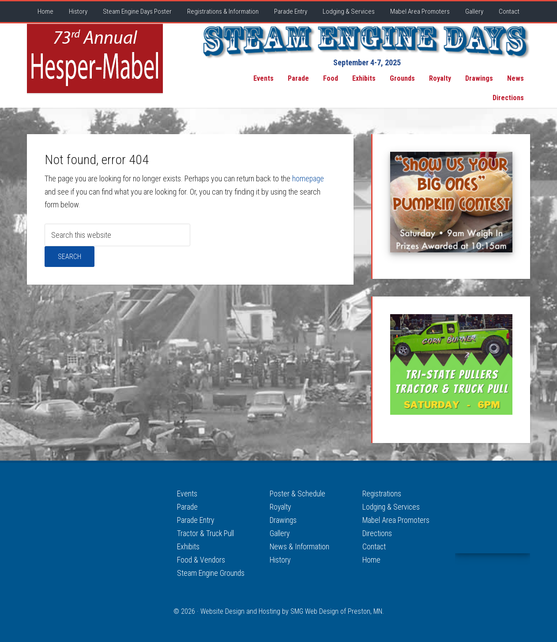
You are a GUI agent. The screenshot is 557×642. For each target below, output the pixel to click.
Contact (374, 545)
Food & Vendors (201, 558)
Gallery (280, 532)
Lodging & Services (392, 506)
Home (371, 558)
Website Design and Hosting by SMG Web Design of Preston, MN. (292, 609)
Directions (377, 532)
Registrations (382, 493)
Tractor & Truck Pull (206, 532)
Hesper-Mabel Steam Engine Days (95, 58)
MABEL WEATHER (492, 520)
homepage (308, 178)
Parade (187, 506)
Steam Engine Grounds (211, 571)
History (280, 558)
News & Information (300, 545)
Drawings (283, 519)
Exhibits (188, 545)
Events (187, 493)
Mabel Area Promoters (396, 519)
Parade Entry (196, 519)
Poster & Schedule (298, 493)
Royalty (281, 506)
